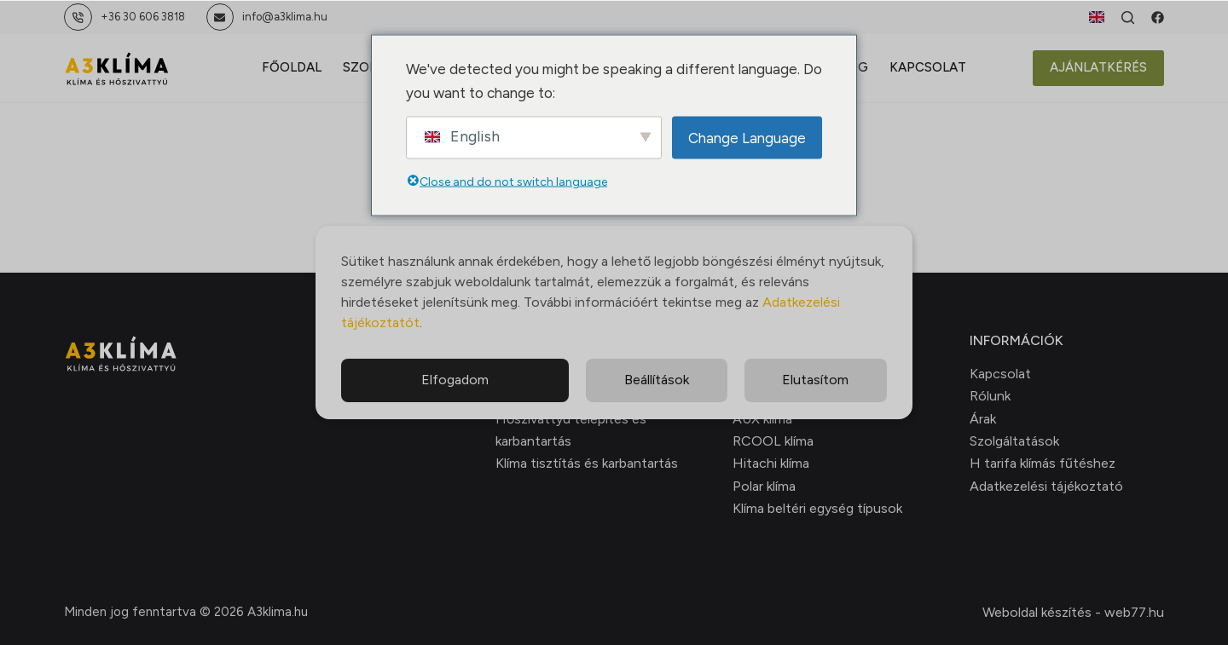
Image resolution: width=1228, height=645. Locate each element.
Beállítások (656, 379)
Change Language (747, 137)
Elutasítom (815, 379)
